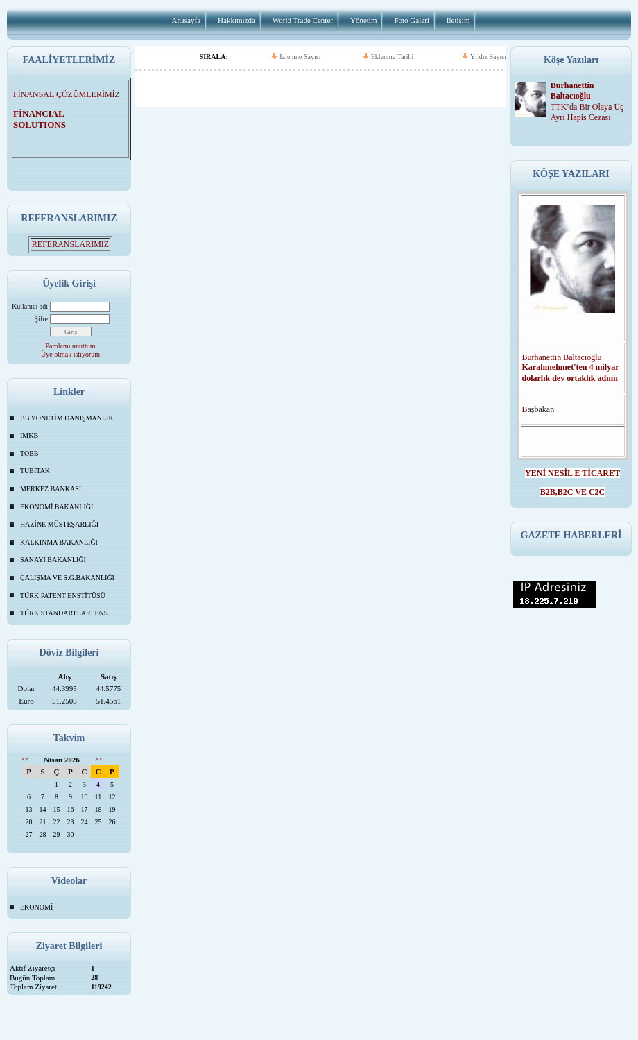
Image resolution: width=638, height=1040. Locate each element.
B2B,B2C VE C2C (572, 492)
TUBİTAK (35, 471)
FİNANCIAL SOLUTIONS (47, 119)
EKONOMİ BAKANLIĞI (56, 507)
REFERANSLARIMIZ (70, 244)
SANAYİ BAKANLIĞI (53, 559)
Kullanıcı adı (30, 306)
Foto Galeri (411, 20)
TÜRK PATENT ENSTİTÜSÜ (62, 595)
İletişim (458, 20)
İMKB (29, 435)
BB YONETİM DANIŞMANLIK (67, 418)
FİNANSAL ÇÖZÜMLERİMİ (64, 94)
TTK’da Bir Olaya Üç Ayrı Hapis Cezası (587, 112)
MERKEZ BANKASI (50, 489)
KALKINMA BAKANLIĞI (59, 542)
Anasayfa (186, 20)
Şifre (41, 319)
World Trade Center (303, 20)
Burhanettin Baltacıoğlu (572, 90)
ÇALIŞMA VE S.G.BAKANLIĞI (67, 577)
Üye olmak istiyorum (70, 354)
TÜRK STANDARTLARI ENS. (65, 613)
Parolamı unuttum (71, 346)
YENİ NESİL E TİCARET (572, 473)
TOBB (29, 453)
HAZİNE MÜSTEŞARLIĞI (59, 524)
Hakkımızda (236, 20)
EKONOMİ (36, 907)
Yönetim (363, 20)
